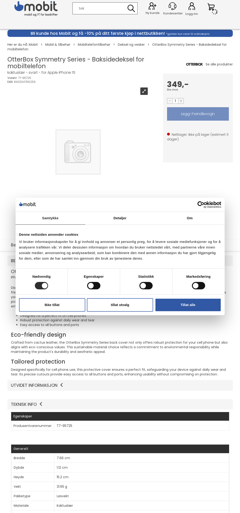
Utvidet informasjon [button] (37, 385)
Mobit (33, 44)
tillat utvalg (120, 305)
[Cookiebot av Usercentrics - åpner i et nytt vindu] (201, 204)
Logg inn (191, 7)
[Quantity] (175, 101)
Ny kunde (153, 13)
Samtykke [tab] (50, 218)
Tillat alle (188, 305)
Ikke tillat (52, 305)
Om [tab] (190, 218)
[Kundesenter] (172, 6)
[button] (120, 404)
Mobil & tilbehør (57, 44)
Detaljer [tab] (120, 218)
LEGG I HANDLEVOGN (198, 114)
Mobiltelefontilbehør (94, 44)
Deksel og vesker (131, 44)
